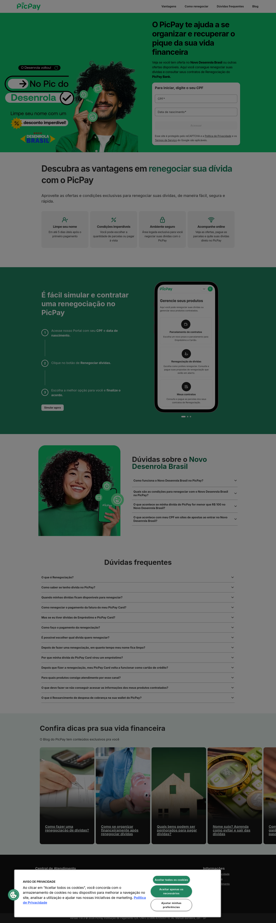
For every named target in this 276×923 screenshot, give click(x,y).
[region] (117, 893)
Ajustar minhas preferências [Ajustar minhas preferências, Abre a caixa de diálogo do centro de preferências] (171, 905)
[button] (13, 894)
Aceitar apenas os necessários (171, 891)
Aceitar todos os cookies (171, 879)
